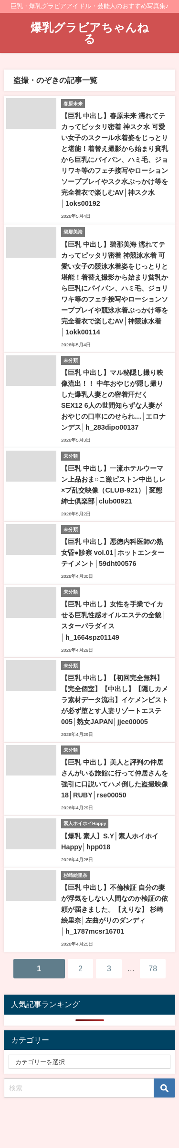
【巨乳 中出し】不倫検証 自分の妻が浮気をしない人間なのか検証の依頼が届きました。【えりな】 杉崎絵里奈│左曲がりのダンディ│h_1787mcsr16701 (114, 909)
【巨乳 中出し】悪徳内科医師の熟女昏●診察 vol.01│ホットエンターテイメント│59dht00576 (112, 552)
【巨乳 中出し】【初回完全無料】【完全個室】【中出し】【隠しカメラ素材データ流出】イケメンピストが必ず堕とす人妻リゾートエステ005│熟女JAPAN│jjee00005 (114, 700)
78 (152, 968)
